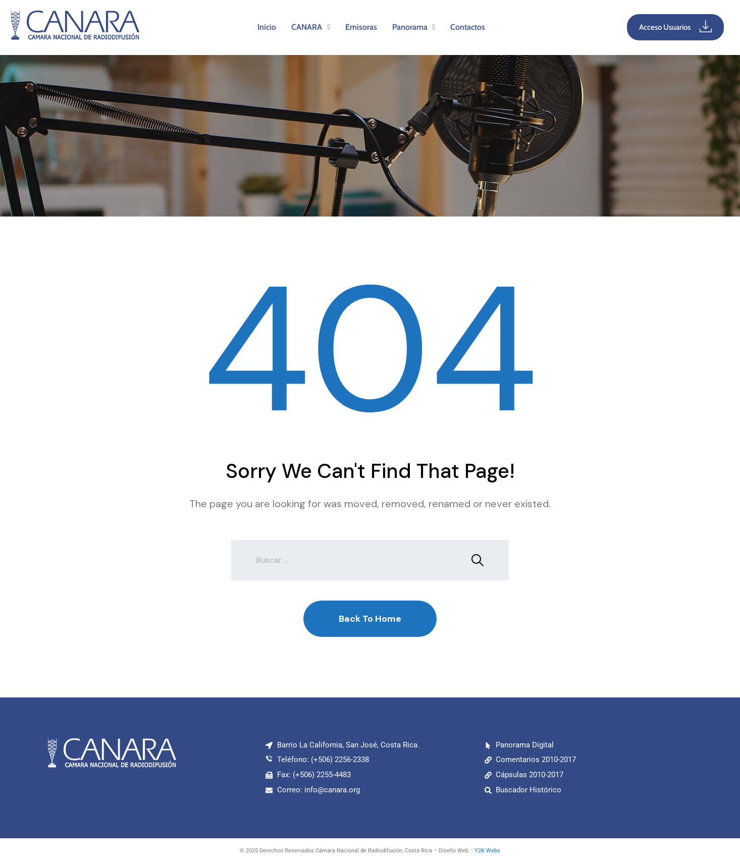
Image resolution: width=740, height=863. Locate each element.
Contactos (467, 27)
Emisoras (361, 27)
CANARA (310, 27)
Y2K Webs (487, 850)
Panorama (413, 27)
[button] (310, 27)
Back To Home (370, 619)
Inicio (266, 27)
